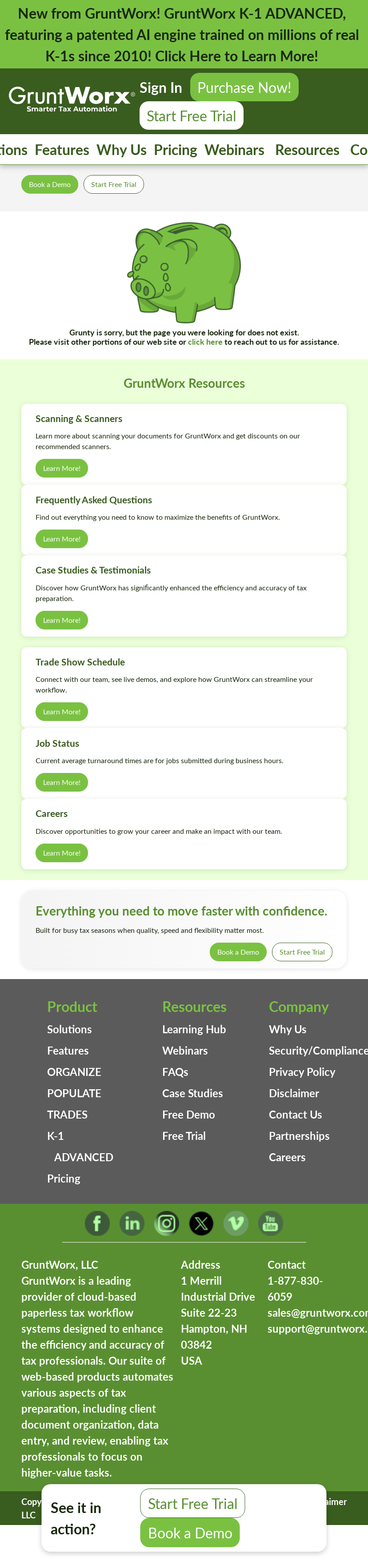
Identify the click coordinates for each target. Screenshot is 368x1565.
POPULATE (74, 1093)
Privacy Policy (302, 1071)
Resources (307, 149)
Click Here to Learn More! (236, 55)
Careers (287, 1157)
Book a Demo (50, 184)
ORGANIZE (74, 1071)
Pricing (175, 149)
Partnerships (299, 1135)
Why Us (121, 149)
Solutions (69, 1029)
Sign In (161, 87)
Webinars (234, 149)
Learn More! (61, 468)
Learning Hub (194, 1029)
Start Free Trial (191, 115)
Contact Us (295, 1114)
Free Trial (184, 1135)
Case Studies (192, 1093)
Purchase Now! (244, 87)
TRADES (67, 1114)
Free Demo (188, 1114)
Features (62, 149)
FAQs (175, 1071)
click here (205, 341)
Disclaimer (294, 1093)
